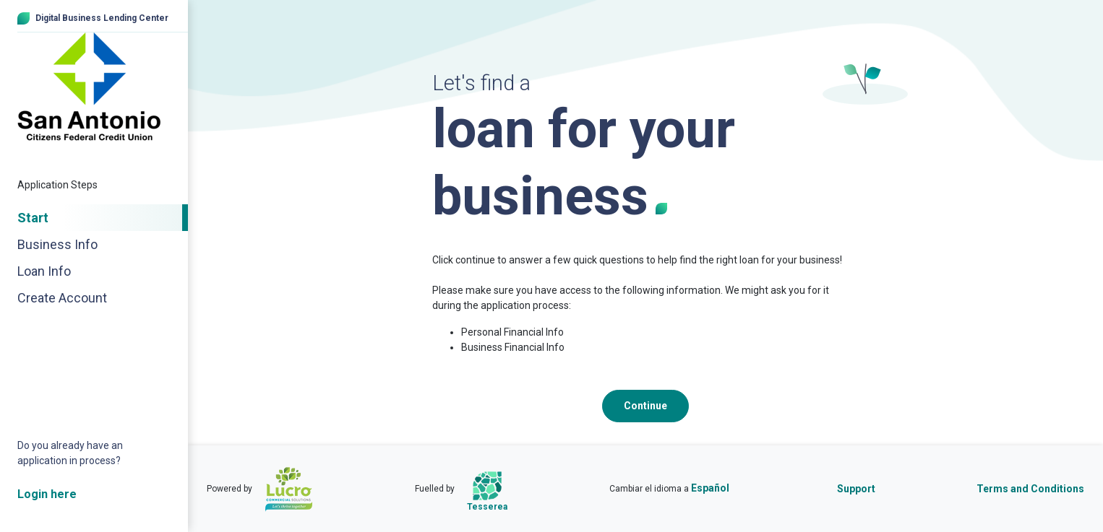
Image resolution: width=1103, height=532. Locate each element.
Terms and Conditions (1030, 488)
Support (856, 488)
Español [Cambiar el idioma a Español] (710, 488)
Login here (47, 494)
